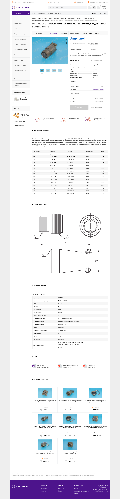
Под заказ (70, 433)
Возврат (60, 491)
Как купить (41, 13)
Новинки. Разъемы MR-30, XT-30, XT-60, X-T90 (24, 115)
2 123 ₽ (95, 411)
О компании (44, 488)
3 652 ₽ (70, 411)
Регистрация (102, 13)
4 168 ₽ (95, 437)
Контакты (58, 13)
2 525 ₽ (70, 437)
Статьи (76, 488)
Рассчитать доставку (96, 107)
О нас (34, 13)
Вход (94, 13)
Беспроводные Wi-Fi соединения (24, 98)
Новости (16, 108)
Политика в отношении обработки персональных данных (81, 491)
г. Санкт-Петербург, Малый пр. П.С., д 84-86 (24, 2)
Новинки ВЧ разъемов (19, 121)
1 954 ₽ (70, 462)
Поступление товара (18, 125)
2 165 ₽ (44, 437)
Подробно (93, 49)
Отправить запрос (98, 89)
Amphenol (95, 65)
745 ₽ (44, 462)
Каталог (17, 13)
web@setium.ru (80, 2)
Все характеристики (96, 60)
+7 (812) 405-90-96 (54, 2)
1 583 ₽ (44, 411)
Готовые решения (19, 92)
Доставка (50, 13)
